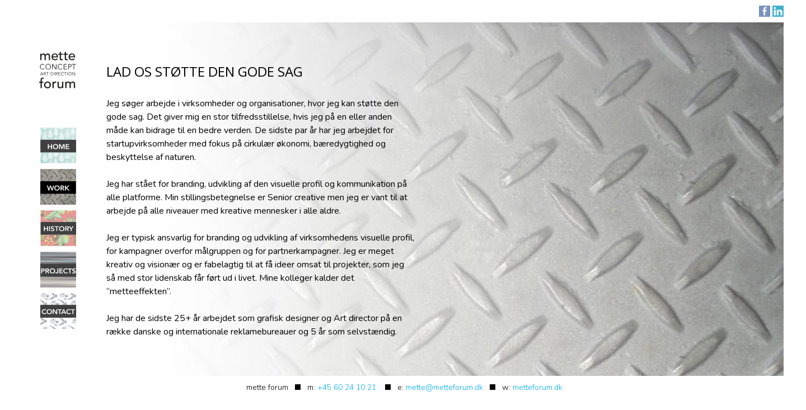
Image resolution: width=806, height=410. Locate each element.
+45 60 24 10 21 (346, 387)
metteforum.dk (538, 387)
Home (58, 145)
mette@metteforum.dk (444, 387)
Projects (58, 270)
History (58, 228)
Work (58, 187)
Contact (58, 311)
